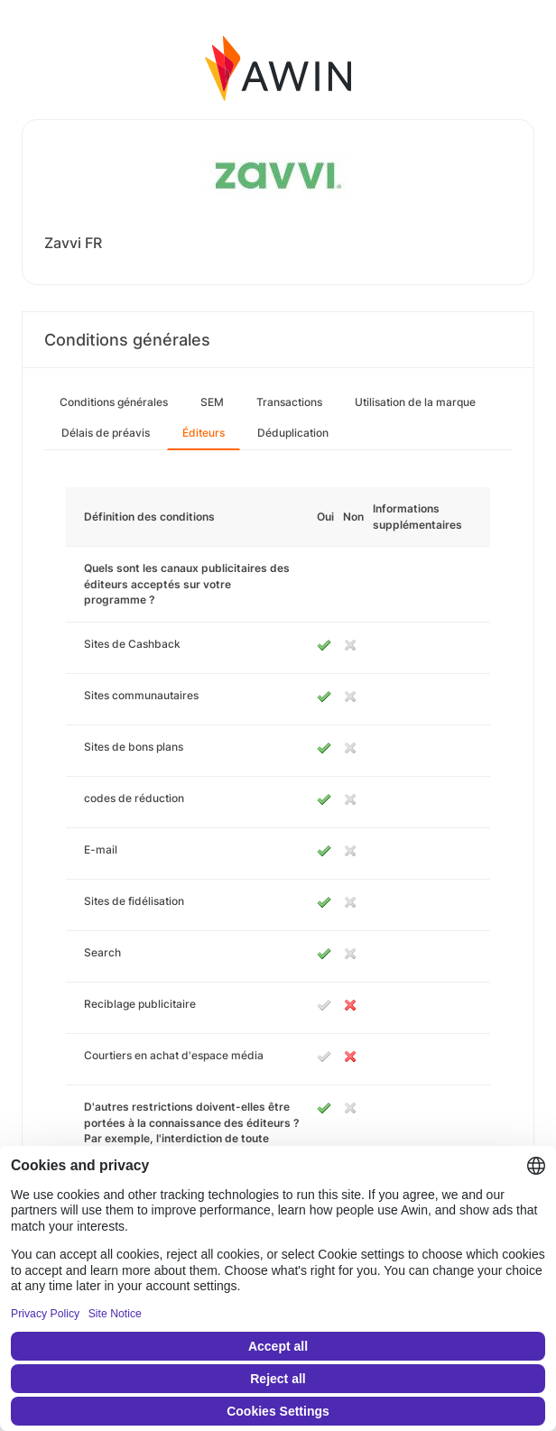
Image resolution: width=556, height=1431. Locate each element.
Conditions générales (114, 402)
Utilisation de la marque (415, 402)
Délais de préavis (105, 432)
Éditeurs (203, 432)
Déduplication (293, 432)
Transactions (289, 402)
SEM (212, 402)
